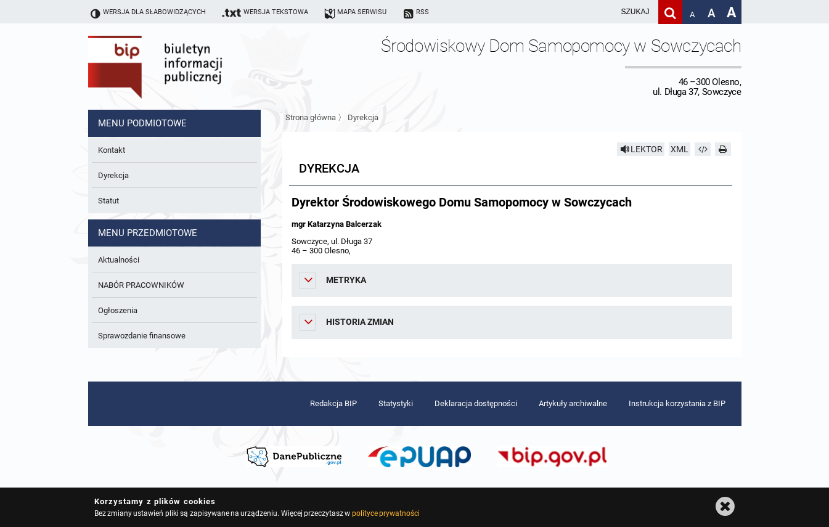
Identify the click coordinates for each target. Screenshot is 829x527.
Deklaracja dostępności (476, 403)
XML (679, 149)
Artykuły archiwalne (573, 403)
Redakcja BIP (333, 403)
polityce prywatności (386, 513)
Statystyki (395, 403)
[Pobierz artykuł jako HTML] (703, 149)
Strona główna (310, 117)
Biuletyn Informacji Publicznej (190, 66)
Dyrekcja (363, 117)
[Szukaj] (670, 12)
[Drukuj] (723, 149)
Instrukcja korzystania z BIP (677, 403)
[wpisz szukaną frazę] (604, 12)
